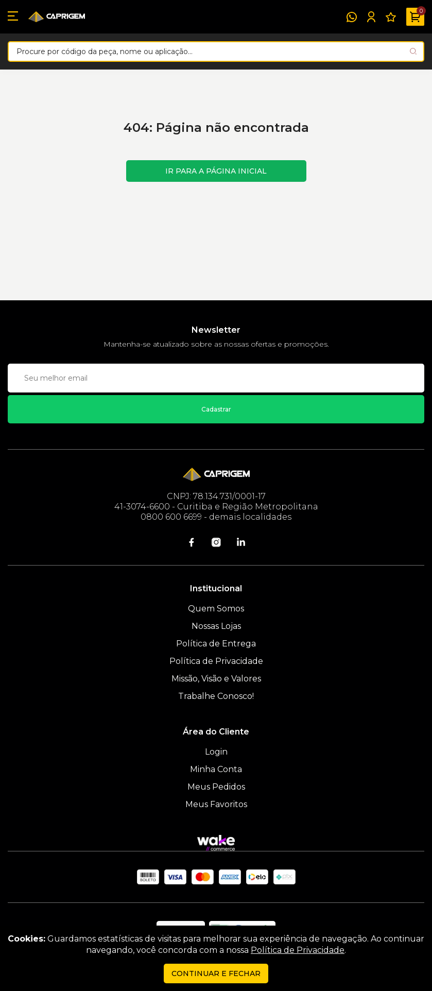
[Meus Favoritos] (391, 17)
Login (216, 752)
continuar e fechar (216, 973)
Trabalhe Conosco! (216, 696)
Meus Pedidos (216, 787)
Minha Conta (216, 769)
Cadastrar (216, 409)
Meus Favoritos (216, 804)
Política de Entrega (216, 643)
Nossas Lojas (216, 626)
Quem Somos (216, 608)
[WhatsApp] (352, 17)
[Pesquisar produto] (413, 51)
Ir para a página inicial (216, 171)
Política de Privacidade (216, 661)
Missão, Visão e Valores (216, 679)
